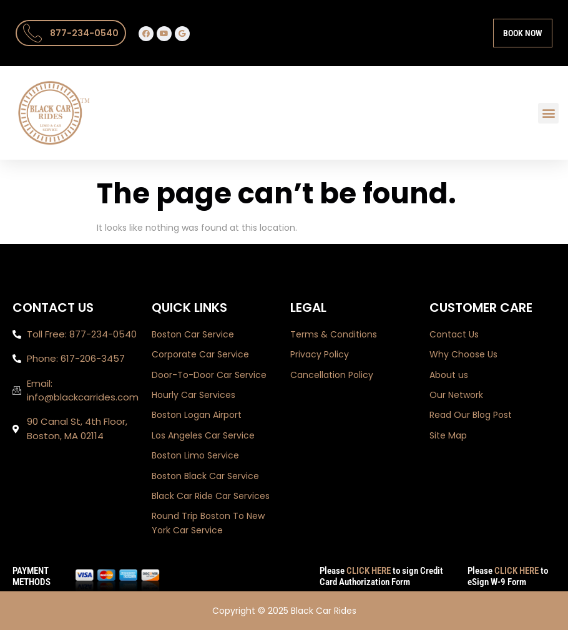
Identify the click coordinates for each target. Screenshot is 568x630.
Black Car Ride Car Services (211, 496)
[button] (548, 113)
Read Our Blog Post (470, 415)
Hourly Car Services (193, 395)
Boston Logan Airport (197, 415)
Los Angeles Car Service (203, 435)
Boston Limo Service (195, 455)
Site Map (448, 435)
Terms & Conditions (333, 334)
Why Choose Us (463, 354)
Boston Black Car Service (205, 476)
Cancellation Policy (331, 375)
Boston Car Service (193, 334)
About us (448, 375)
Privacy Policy (319, 354)
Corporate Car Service (200, 354)
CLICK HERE (368, 570)
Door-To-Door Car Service (209, 375)
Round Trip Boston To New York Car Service (208, 523)
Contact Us (454, 334)
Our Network (456, 395)
